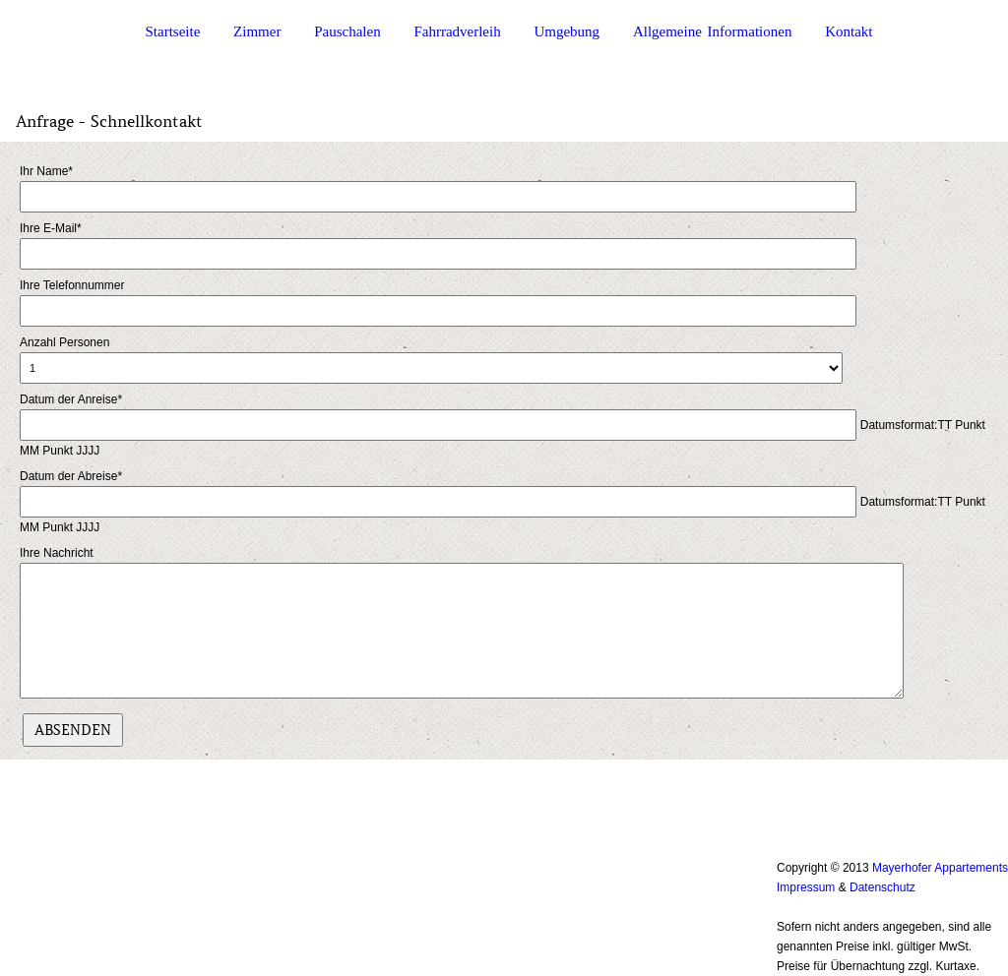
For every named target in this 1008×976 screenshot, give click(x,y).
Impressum (806, 887)
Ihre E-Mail (51, 228)
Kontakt (848, 32)
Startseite (173, 32)
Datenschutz (882, 887)
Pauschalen (347, 32)
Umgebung (566, 32)
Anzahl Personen (64, 342)
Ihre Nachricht (57, 553)
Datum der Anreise (71, 399)
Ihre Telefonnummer (72, 285)
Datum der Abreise (71, 476)
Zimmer (257, 32)
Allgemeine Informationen (712, 32)
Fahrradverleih (456, 32)
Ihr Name (46, 171)
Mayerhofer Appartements (940, 868)
